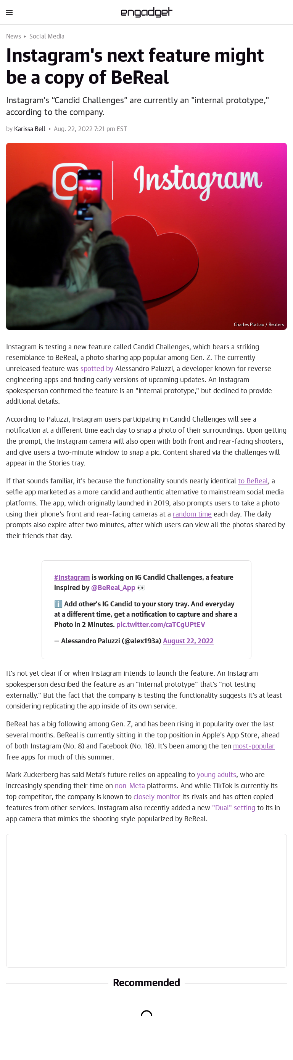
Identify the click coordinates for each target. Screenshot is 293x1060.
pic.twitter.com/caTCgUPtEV (160, 625)
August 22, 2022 (188, 641)
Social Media (46, 37)
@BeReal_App (113, 588)
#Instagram (72, 577)
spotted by (96, 369)
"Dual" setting (233, 808)
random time (192, 514)
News (13, 37)
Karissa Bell (29, 129)
